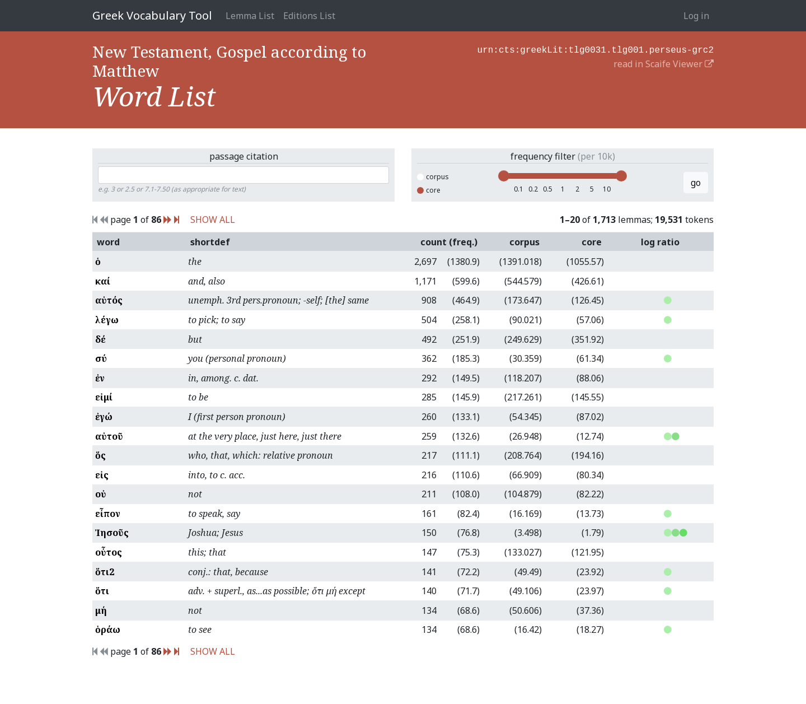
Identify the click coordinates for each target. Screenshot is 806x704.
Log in (696, 16)
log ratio (660, 242)
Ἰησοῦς (112, 532)
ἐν (100, 378)
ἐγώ (104, 417)
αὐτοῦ (109, 436)
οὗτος (108, 552)
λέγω (107, 320)
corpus (433, 176)
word (108, 242)
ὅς (100, 455)
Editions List (309, 16)
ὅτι (102, 591)
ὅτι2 (104, 572)
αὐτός (109, 300)
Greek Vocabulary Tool (152, 15)
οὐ (100, 494)
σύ (101, 358)
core (429, 190)
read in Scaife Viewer (663, 63)
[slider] (503, 175)
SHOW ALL (212, 219)
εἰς (102, 475)
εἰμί (104, 397)
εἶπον (107, 513)
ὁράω (107, 629)
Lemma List (250, 16)
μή (101, 610)
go (696, 182)
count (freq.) (448, 242)
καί (102, 281)
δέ (100, 339)
